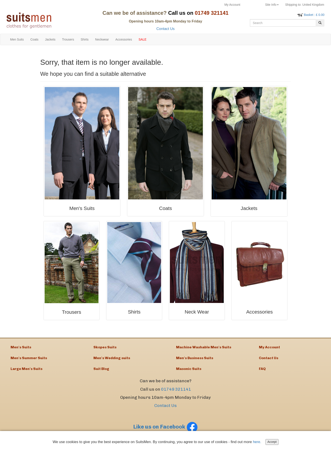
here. (258, 442)
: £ (314, 15)
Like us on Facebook (165, 430)
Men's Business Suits (194, 360)
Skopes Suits (104, 347)
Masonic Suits (188, 372)
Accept (273, 442)
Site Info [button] (271, 4)
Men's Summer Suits (29, 360)
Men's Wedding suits (111, 360)
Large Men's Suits (26, 372)
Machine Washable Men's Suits (203, 347)
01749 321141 (176, 392)
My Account (232, 4)
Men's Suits (21, 347)
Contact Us (165, 29)
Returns (252, 4)
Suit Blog (101, 372)
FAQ (262, 372)
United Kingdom (304, 4)
